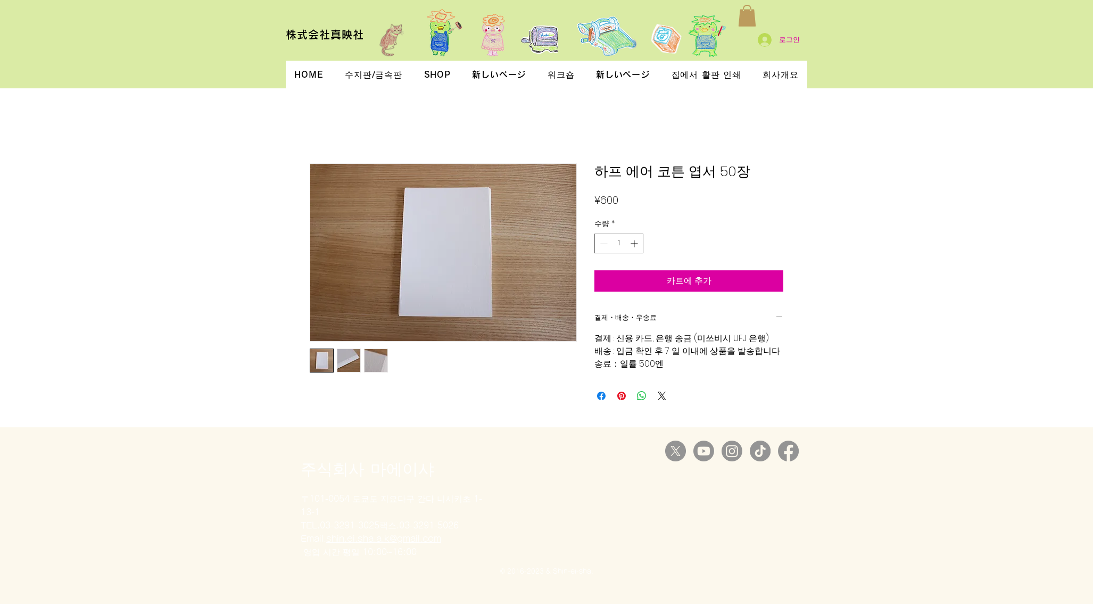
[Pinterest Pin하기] (621, 396)
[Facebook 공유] (601, 396)
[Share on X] (662, 396)
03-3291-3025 (349, 525)
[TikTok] (760, 451)
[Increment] (635, 243)
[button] (747, 16)
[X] (675, 451)
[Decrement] (602, 243)
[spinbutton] (618, 243)
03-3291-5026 (429, 525)
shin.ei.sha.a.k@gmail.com (383, 538)
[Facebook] (788, 451)
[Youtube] (703, 451)
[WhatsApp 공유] (641, 396)
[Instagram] (732, 451)
